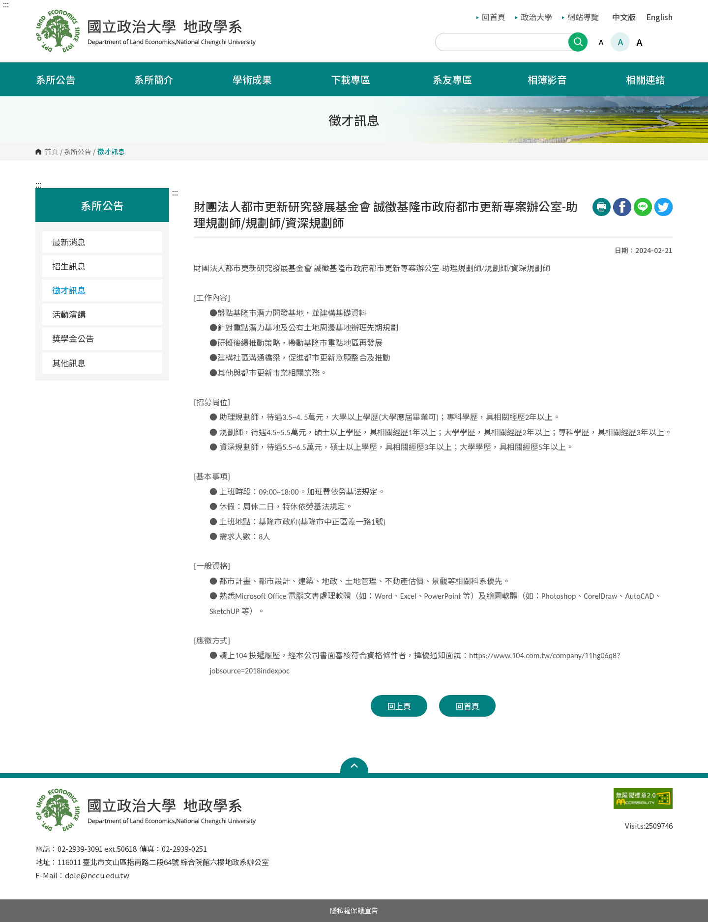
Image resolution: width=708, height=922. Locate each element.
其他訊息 (69, 363)
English (659, 17)
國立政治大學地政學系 (45, 16)
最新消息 (69, 242)
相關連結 (652, 79)
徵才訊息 (69, 290)
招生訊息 (69, 266)
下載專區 (357, 79)
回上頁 (399, 706)
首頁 (52, 151)
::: (6, 4)
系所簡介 (160, 79)
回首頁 (490, 17)
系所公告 (62, 79)
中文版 (624, 17)
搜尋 (578, 42)
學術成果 (259, 79)
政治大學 (533, 17)
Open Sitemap (354, 765)
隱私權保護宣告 (354, 910)
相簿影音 (554, 79)
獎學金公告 (73, 338)
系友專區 (452, 79)
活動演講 (69, 314)
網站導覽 (580, 17)
